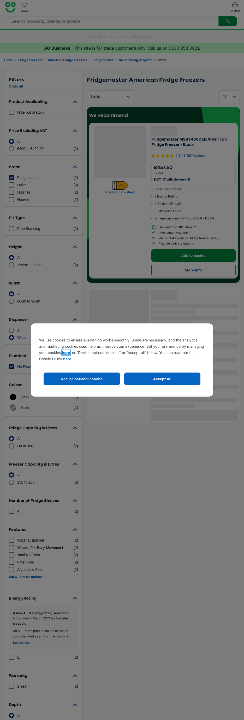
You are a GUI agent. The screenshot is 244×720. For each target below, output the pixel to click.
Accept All (162, 378)
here (66, 352)
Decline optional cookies (82, 378)
